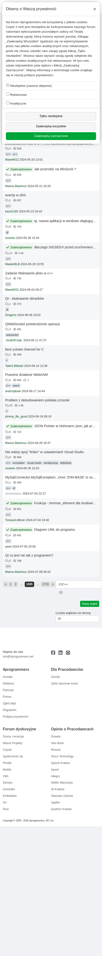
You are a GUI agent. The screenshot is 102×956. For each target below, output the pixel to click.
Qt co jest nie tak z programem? (29, 555)
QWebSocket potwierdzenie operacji (32, 324)
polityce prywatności (38, 75)
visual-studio (34, 462)
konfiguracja (51, 462)
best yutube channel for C (24, 349)
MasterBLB (12, 264)
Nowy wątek (89, 603)
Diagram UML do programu (54, 529)
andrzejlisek (13, 391)
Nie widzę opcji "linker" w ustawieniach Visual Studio (44, 452)
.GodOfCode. (14, 340)
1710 (45, 584)
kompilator (19, 462)
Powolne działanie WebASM (26, 375)
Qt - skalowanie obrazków (24, 298)
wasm (16, 385)
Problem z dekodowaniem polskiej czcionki (37, 400)
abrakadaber (13, 493)
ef (14, 488)
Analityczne (16, 103)
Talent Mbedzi (14, 366)
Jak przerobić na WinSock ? (55, 169)
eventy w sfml (15, 195)
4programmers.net (33, 22)
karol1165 (11, 211)
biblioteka (65, 462)
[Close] (94, 9)
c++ (8, 154)
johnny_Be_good (16, 416)
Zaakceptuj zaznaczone (51, 136)
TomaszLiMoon (15, 520)
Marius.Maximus (16, 186)
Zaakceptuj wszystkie (51, 126)
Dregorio (10, 315)
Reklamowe (16, 94)
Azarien (10, 238)
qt (7, 232)
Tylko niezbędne (50, 116)
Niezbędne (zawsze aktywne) (29, 85)
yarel (8, 546)
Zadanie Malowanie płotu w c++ (29, 273)
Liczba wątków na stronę (73, 613)
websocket (12, 334)
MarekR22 (12, 159)
